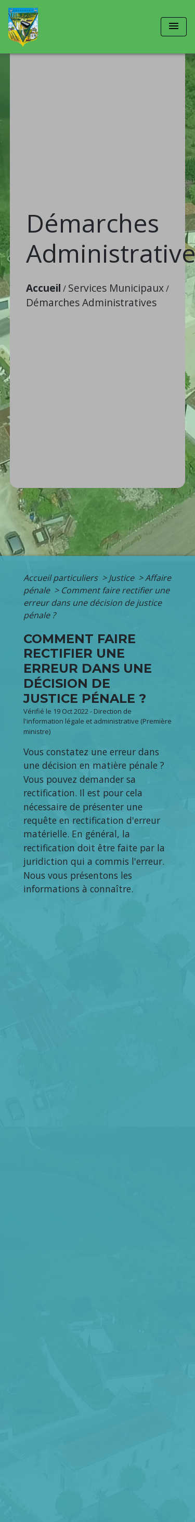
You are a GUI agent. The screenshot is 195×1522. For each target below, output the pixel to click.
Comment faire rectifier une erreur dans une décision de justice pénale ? (96, 603)
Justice (122, 577)
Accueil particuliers (61, 577)
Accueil (43, 288)
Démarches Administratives (91, 302)
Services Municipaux (116, 288)
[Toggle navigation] (174, 26)
